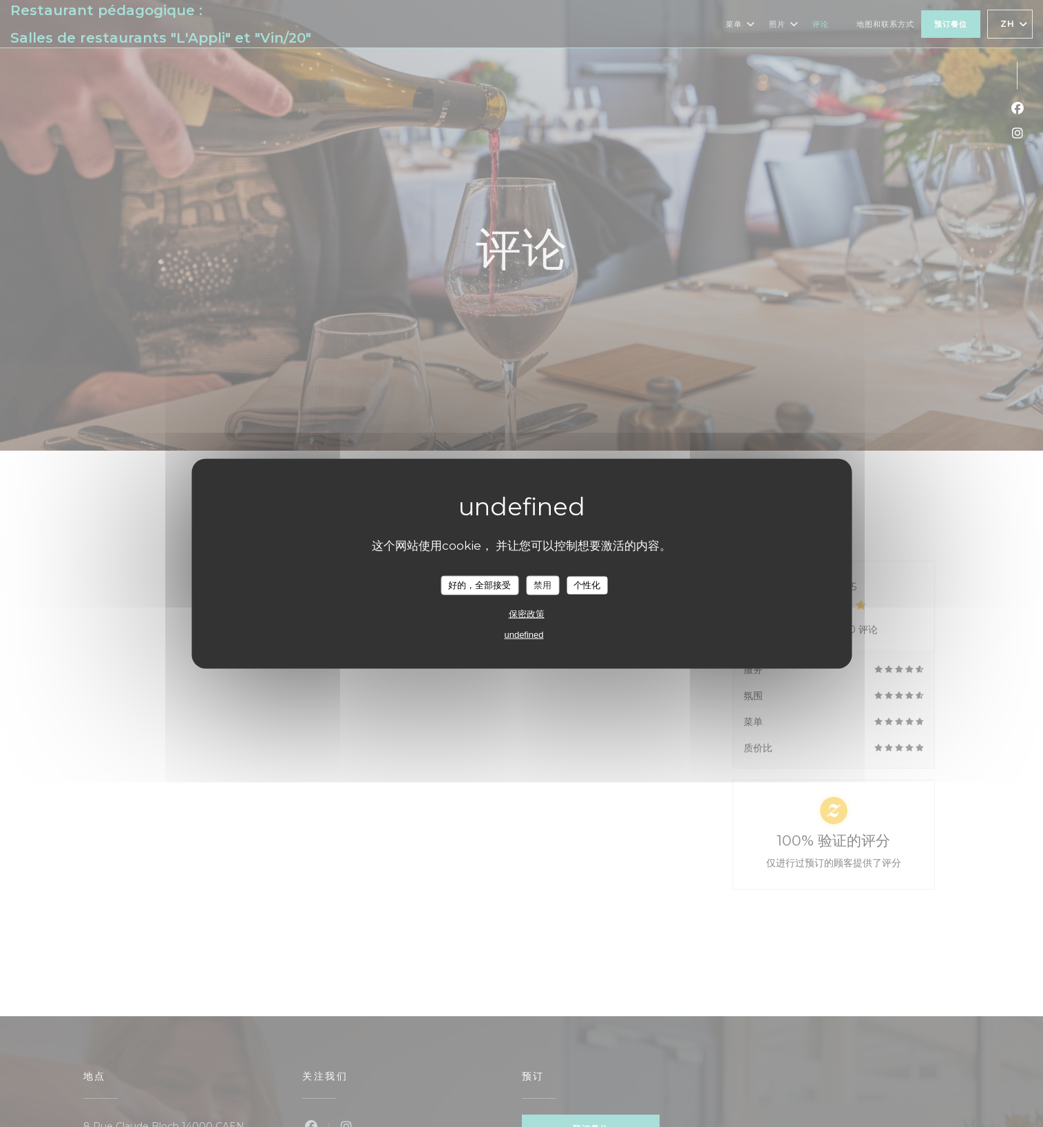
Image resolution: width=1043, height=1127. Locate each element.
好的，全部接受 (479, 585)
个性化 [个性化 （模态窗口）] (586, 585)
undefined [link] (523, 634)
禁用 (542, 585)
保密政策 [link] (527, 613)
